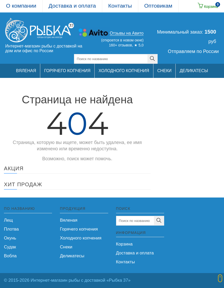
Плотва (11, 229)
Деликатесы (72, 255)
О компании (21, 6)
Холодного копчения (80, 238)
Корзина (124, 244)
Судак (10, 246)
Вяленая (68, 220)
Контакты (120, 6)
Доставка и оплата (72, 6)
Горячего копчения (79, 229)
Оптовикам (158, 6)
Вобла (10, 255)
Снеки (66, 246)
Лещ (8, 220)
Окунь (10, 238)
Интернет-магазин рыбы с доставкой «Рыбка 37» (80, 280)
